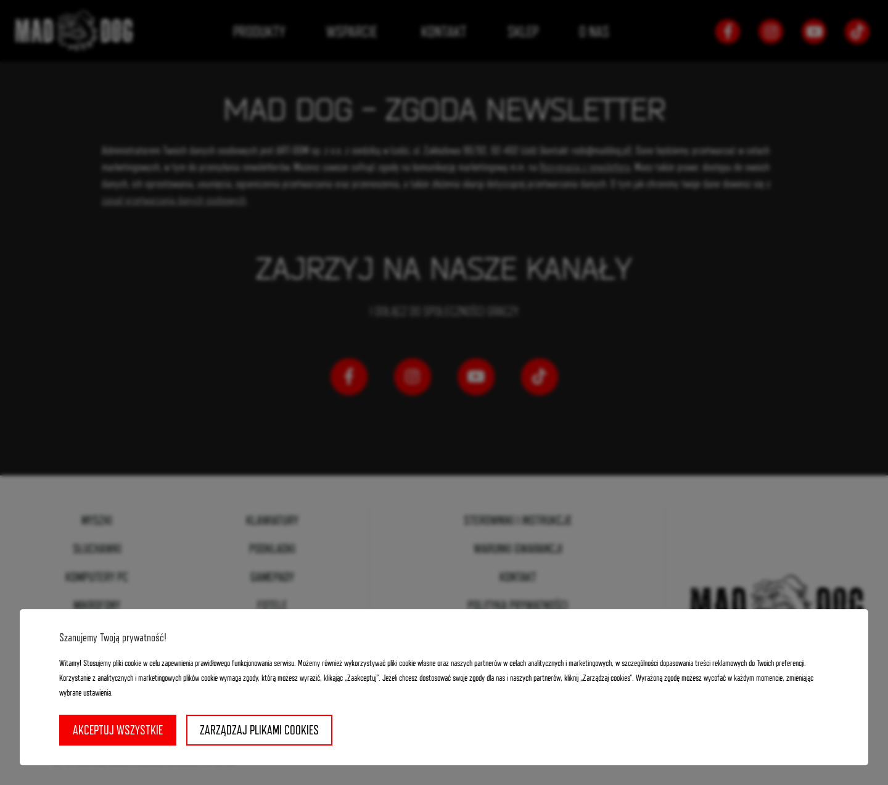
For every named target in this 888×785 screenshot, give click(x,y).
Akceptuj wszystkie (118, 730)
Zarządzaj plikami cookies (259, 730)
